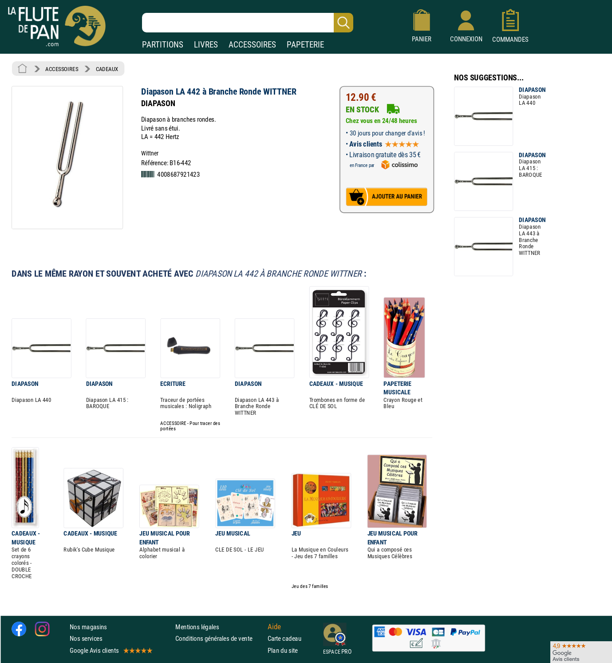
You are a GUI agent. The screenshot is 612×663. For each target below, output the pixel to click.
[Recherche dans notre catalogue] (247, 22)
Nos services (86, 638)
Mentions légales (197, 627)
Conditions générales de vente (219, 638)
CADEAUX (107, 68)
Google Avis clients (110, 650)
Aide (274, 627)
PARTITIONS (162, 45)
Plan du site (283, 650)
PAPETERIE (305, 45)
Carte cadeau (284, 638)
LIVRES (206, 45)
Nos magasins (88, 627)
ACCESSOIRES (252, 45)
